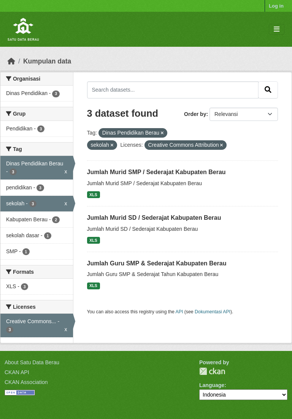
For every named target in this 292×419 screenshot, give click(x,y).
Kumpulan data (47, 61)
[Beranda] (11, 61)
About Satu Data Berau (32, 362)
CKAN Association (26, 382)
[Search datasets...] (173, 89)
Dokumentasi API (212, 311)
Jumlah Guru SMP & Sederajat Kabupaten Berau (157, 263)
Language (211, 385)
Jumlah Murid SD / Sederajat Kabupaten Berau (154, 217)
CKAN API (17, 372)
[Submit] (268, 89)
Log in (276, 6)
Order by (195, 114)
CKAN (212, 371)
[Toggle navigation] (276, 29)
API (179, 311)
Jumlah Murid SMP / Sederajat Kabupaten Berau (156, 172)
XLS (93, 194)
